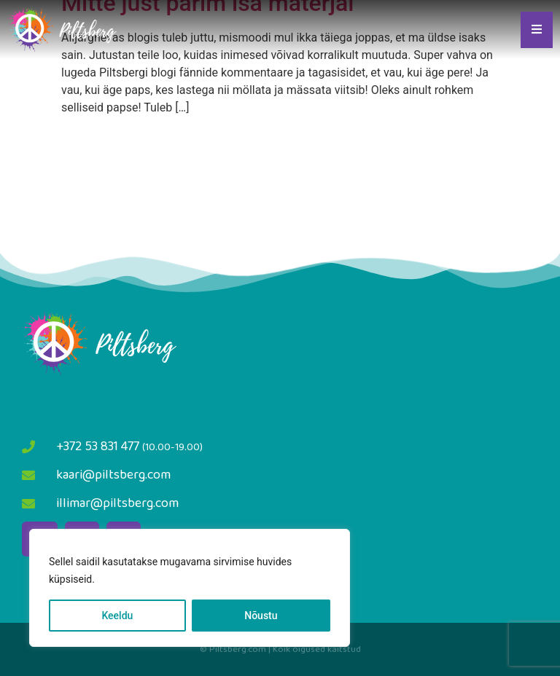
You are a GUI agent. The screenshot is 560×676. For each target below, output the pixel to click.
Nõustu (260, 615)
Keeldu (117, 615)
